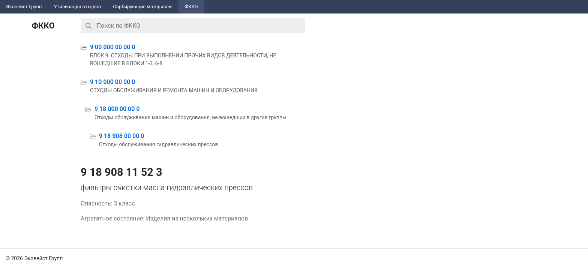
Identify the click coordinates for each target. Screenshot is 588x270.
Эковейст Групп (24, 6)
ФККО (191, 6)
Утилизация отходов (77, 6)
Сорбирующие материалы (142, 6)
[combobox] (193, 26)
